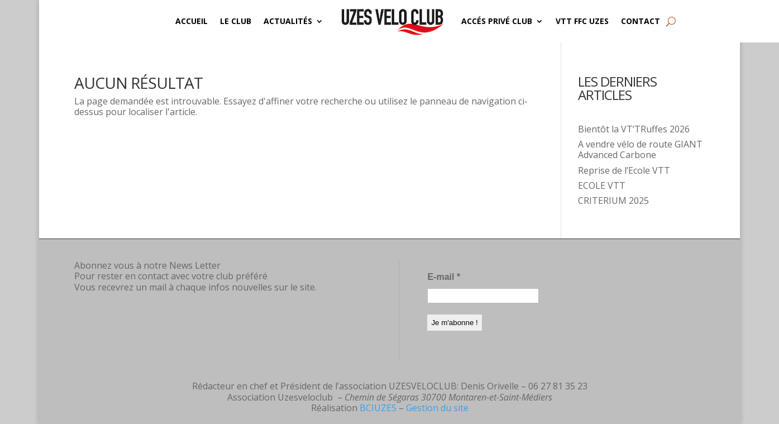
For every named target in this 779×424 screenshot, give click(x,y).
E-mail (443, 277)
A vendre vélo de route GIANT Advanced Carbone (640, 149)
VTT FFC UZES (582, 21)
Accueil (191, 21)
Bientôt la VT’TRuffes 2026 (634, 129)
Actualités (288, 21)
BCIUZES (378, 408)
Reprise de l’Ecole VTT (624, 170)
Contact (640, 21)
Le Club (235, 21)
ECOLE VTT (601, 185)
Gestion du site (437, 408)
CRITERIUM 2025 (613, 200)
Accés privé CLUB (496, 21)
